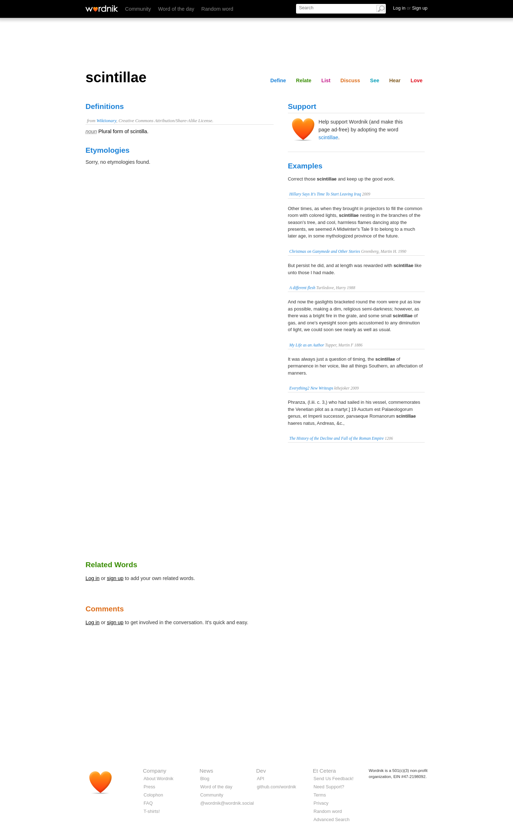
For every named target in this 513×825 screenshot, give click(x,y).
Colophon (153, 795)
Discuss (350, 80)
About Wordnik (158, 778)
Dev (261, 771)
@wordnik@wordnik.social (227, 803)
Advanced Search (331, 819)
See (374, 80)
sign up (115, 578)
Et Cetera (324, 771)
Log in (92, 578)
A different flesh (302, 288)
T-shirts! (152, 811)
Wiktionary (106, 120)
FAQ (148, 803)
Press (149, 786)
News (206, 771)
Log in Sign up (410, 8)
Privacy (321, 803)
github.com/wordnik (276, 786)
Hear (394, 80)
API (260, 778)
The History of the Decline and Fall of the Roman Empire (336, 438)
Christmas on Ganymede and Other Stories (324, 251)
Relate (303, 80)
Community (138, 9)
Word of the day (176, 9)
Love (416, 80)
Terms (320, 795)
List (326, 80)
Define (278, 80)
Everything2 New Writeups (311, 388)
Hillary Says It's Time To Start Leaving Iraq (325, 194)
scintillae (328, 137)
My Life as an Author (306, 345)
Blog (204, 778)
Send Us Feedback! (333, 778)
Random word (217, 9)
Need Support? (329, 786)
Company (154, 771)
